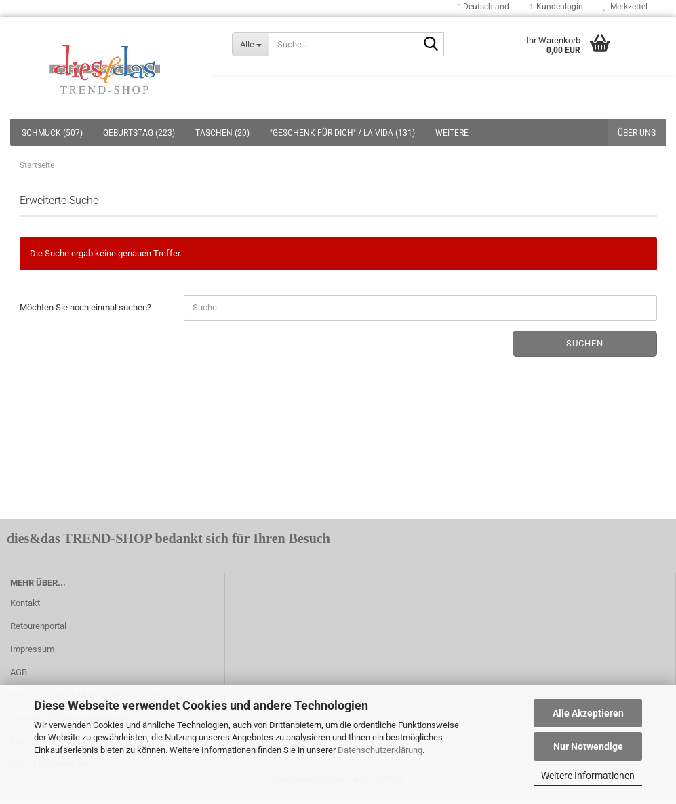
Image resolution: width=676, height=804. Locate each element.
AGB (18, 672)
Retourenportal (38, 626)
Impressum (32, 649)
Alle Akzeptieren (588, 713)
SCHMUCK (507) (52, 133)
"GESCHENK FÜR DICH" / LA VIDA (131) (342, 133)
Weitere (452, 133)
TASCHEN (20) (222, 133)
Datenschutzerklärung (380, 750)
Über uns (637, 133)
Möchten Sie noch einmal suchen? (85, 307)
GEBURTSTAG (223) (139, 133)
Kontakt (25, 603)
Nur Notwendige (588, 746)
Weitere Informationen (588, 775)
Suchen (584, 343)
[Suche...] (250, 44)
